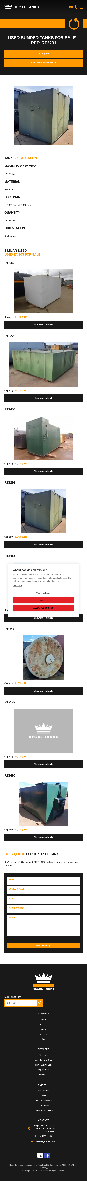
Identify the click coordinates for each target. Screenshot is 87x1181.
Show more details (43, 325)
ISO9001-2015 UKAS (43, 1110)
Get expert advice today (43, 63)
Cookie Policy (43, 1105)
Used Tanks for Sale (43, 1060)
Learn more (17, 585)
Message (13, 917)
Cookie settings (43, 593)
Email (12, 898)
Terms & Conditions (43, 1100)
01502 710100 (38, 862)
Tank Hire (43, 1055)
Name (11, 879)
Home (43, 1019)
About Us (44, 1024)
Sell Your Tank (43, 1075)
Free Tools (43, 1034)
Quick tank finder (12, 997)
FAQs (43, 1029)
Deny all (43, 600)
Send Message (43, 945)
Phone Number (16, 908)
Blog (43, 1039)
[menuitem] (43, 1020)
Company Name (16, 889)
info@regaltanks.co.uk (45, 1141)
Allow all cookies (43, 608)
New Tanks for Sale (43, 1065)
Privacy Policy (43, 1090)
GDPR (43, 1095)
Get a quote (43, 54)
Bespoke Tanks (43, 1070)
